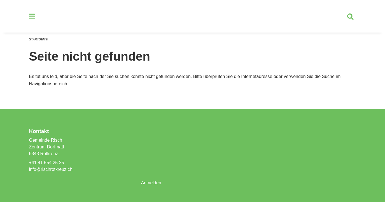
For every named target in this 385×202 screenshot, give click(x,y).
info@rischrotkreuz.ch (51, 169)
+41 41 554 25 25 (46, 162)
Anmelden (151, 182)
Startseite (38, 39)
